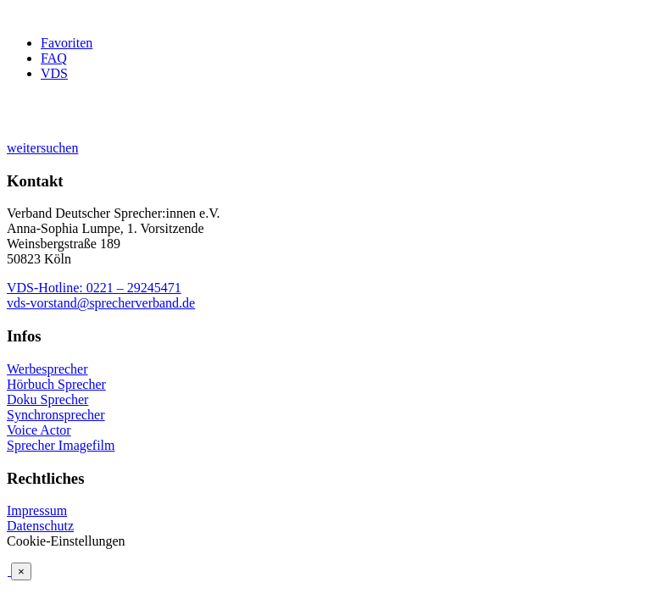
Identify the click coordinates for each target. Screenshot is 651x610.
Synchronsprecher (56, 415)
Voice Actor (39, 430)
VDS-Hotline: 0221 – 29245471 (94, 287)
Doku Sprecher (47, 399)
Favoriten (66, 43)
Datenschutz (40, 525)
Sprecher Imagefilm (61, 445)
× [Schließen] (21, 571)
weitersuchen (42, 148)
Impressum (37, 510)
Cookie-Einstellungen (66, 541)
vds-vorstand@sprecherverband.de (101, 303)
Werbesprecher (47, 369)
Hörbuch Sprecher (56, 384)
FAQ (54, 58)
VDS (54, 73)
